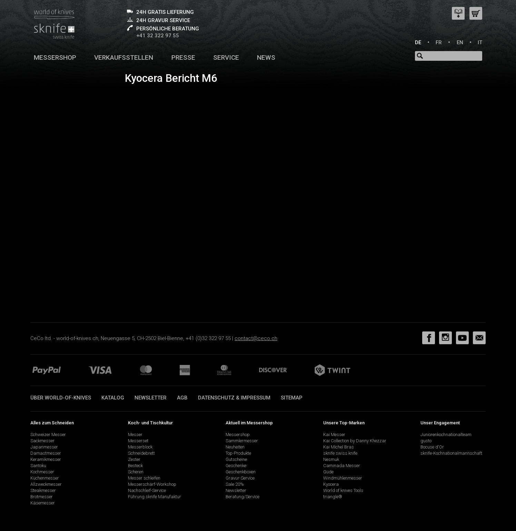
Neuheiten (235, 447)
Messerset (138, 440)
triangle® (332, 496)
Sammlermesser (242, 440)
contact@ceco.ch (256, 338)
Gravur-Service (240, 478)
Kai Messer (334, 434)
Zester (134, 459)
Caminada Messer (341, 465)
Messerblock (140, 447)
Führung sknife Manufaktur (154, 496)
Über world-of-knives (60, 398)
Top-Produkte (238, 453)
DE (418, 42)
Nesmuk (331, 459)
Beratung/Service (242, 496)
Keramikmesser (45, 459)
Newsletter (151, 398)
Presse (183, 57)
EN (460, 42)
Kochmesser (42, 471)
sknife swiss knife (340, 453)
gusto (425, 440)
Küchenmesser (44, 478)
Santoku (38, 465)
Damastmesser (45, 453)
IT (480, 42)
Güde (328, 471)
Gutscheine (236, 459)
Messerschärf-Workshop (152, 484)
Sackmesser (42, 440)
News (266, 57)
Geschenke (236, 465)
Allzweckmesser (46, 484)
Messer (135, 434)
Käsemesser (42, 502)
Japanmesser (44, 447)
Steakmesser (43, 490)
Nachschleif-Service (147, 490)
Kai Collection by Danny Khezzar (354, 440)
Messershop (55, 57)
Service (226, 57)
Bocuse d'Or (432, 447)
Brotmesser (41, 496)
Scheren (135, 471)
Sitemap (291, 398)
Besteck (135, 465)
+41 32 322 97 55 (157, 35)
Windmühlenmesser (342, 478)
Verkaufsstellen (123, 57)
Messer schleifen (144, 478)
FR (439, 42)
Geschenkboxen (241, 471)
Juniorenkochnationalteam (446, 434)
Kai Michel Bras (338, 447)
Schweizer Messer (48, 434)
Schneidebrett (141, 453)
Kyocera (331, 484)
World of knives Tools (343, 490)
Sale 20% (235, 484)
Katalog (112, 398)
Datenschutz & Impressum (234, 398)
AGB (182, 398)
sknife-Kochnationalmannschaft (451, 453)
